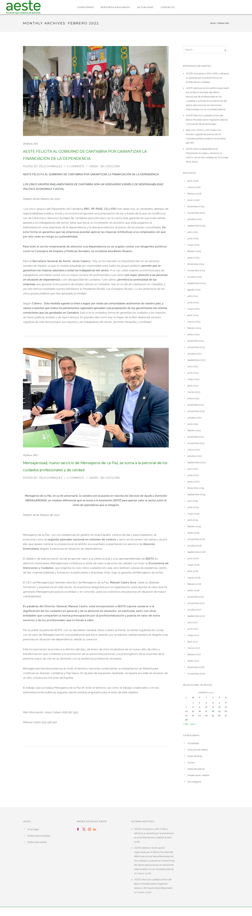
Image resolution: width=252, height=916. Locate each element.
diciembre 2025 (195, 206)
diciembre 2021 (195, 437)
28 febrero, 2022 (30, 143)
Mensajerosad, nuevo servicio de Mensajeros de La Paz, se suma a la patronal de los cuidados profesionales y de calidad (95, 466)
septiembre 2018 (196, 552)
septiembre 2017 (196, 616)
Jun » (193, 724)
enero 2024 (193, 334)
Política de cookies (37, 842)
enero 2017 (193, 660)
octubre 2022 (194, 417)
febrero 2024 (194, 328)
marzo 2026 (194, 187)
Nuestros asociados (115, 7)
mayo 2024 (193, 309)
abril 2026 (192, 181)
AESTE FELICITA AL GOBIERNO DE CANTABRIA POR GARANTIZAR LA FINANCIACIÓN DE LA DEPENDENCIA (85, 155)
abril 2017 (192, 641)
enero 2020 (193, 481)
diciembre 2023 (195, 341)
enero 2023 (193, 398)
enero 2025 (193, 257)
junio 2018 (193, 558)
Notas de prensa (196, 769)
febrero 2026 (194, 193)
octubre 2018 (194, 545)
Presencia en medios (198, 775)
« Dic (186, 724)
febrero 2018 (194, 584)
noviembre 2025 (196, 213)
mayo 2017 (193, 635)
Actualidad (145, 7)
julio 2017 (192, 622)
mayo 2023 (193, 379)
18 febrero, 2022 (30, 455)
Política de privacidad (38, 835)
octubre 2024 (194, 277)
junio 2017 (192, 628)
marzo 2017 (193, 648)
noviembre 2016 (196, 673)
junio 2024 (193, 302)
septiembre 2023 (196, 360)
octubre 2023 (194, 353)
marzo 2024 (193, 321)
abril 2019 (192, 520)
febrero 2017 (194, 654)
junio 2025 (192, 238)
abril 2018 (192, 571)
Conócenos (85, 7)
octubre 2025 (194, 219)
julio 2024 (192, 296)
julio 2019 (192, 501)
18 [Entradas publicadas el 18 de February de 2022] (213, 711)
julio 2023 (192, 366)
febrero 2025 (194, 251)
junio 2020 (193, 475)
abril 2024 (192, 315)
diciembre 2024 (195, 264)
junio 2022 (192, 424)
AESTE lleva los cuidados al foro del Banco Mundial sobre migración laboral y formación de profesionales (207, 119)
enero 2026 (193, 200)
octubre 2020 (194, 456)
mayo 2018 (193, 565)
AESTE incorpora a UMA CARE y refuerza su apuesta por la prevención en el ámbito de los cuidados (207, 77)
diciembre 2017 (195, 596)
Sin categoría (109, 166)
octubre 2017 (194, 609)
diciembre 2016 (195, 667)
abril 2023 (192, 385)
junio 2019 (192, 507)
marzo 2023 (193, 392)
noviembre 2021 (196, 443)
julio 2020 (192, 469)
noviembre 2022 (196, 411)
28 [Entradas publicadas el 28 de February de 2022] (186, 720)
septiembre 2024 (196, 283)
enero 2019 (193, 533)
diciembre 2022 (195, 405)
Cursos (191, 762)
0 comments (75, 166)
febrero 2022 (194, 430)
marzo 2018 (193, 577)
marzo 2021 (193, 449)
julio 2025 (192, 232)
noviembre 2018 (196, 539)
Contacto (168, 7)
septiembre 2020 (196, 462)
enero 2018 (193, 590)
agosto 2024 (193, 289)
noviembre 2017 (196, 603)
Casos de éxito (194, 756)
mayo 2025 (193, 245)
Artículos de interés (197, 749)
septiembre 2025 (196, 225)
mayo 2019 (193, 513)
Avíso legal (33, 829)
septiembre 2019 (196, 494)
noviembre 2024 (196, 270)
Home (213, 23)
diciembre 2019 (195, 488)
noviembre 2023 (196, 347)
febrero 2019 (194, 526)
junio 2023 (192, 373)
